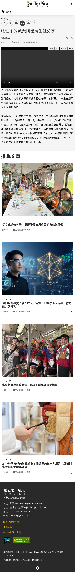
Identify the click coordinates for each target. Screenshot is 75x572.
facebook (4, 23)
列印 (28, 23)
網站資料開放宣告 (12, 532)
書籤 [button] (34, 23)
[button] (71, 4)
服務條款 (7, 527)
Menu (4, 4)
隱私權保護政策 (11, 522)
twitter (10, 23)
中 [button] (22, 23)
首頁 (4, 19)
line (15, 23)
